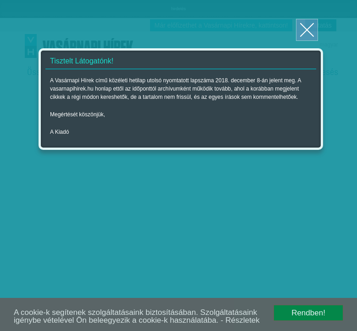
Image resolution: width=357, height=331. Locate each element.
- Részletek (240, 320)
